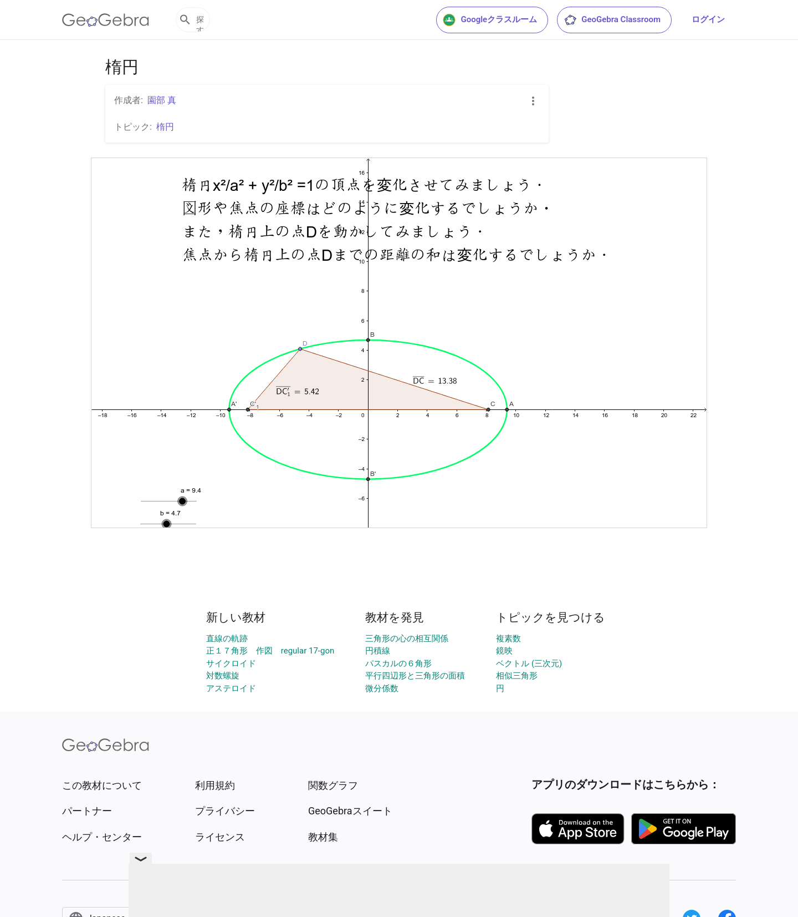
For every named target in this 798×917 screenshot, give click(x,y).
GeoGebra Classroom (612, 20)
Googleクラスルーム (490, 20)
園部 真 (161, 100)
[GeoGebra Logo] (105, 20)
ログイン (708, 19)
